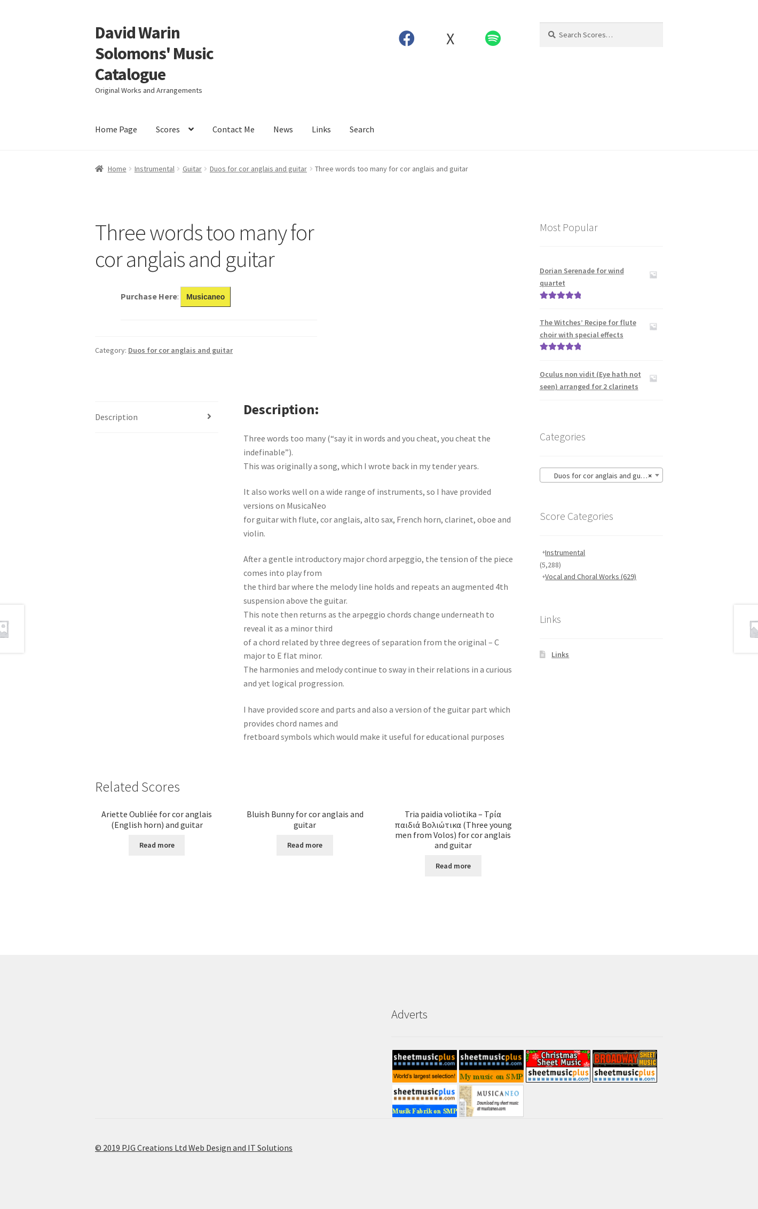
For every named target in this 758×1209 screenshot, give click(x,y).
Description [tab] (116, 417)
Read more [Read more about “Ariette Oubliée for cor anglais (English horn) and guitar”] (157, 845)
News (283, 129)
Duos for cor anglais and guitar (258, 168)
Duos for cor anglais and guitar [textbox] (598, 475)
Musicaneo (205, 297)
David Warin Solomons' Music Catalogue (154, 53)
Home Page (116, 129)
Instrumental (155, 168)
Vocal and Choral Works (590, 576)
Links (321, 129)
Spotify (493, 38)
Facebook (407, 38)
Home (117, 168)
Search (362, 129)
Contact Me (233, 129)
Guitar (192, 168)
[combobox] (601, 475)
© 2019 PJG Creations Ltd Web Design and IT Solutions (194, 1147)
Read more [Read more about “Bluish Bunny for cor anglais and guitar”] (304, 845)
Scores (168, 129)
